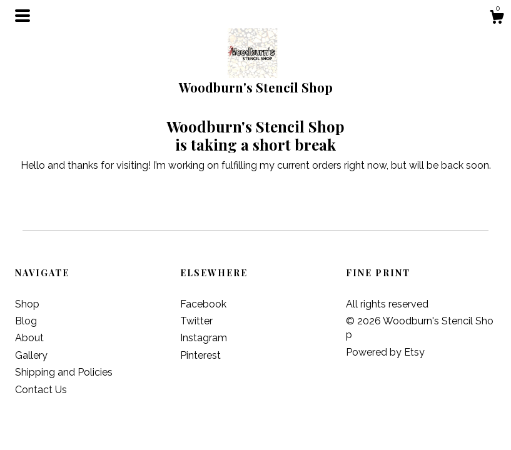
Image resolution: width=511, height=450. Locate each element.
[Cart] (496, 18)
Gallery (31, 355)
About (29, 338)
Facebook (203, 304)
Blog (26, 321)
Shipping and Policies (64, 372)
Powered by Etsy (385, 352)
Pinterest (200, 355)
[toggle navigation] (22, 15)
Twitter (196, 321)
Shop (27, 304)
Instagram (203, 338)
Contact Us (41, 390)
